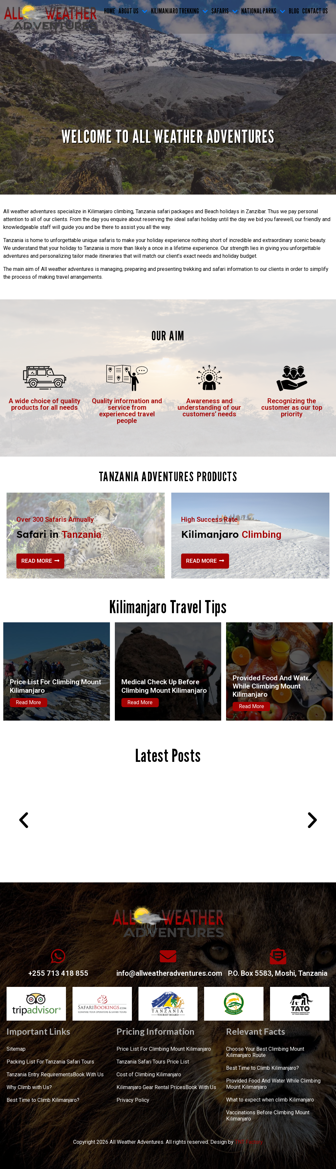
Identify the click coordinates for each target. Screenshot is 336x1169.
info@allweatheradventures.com (169, 973)
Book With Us (88, 1074)
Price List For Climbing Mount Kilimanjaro (163, 1049)
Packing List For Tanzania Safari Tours (50, 1062)
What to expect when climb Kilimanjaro (270, 1100)
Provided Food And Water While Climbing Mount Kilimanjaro (272, 686)
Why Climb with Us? (29, 1087)
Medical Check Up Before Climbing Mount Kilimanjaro (164, 686)
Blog (294, 11)
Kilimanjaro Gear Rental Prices (150, 1087)
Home (109, 11)
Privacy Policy (132, 1100)
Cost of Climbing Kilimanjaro (148, 1074)
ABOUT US (133, 11)
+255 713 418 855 (58, 973)
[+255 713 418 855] (58, 956)
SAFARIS (224, 11)
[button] (23, 671)
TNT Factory (249, 1142)
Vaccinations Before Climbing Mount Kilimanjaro (267, 1115)
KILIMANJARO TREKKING (179, 11)
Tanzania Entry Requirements (40, 1074)
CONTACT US (315, 11)
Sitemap (16, 1049)
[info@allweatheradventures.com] (168, 956)
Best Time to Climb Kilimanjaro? (43, 1100)
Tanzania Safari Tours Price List (152, 1062)
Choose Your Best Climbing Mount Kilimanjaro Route (265, 1052)
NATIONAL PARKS (263, 11)
